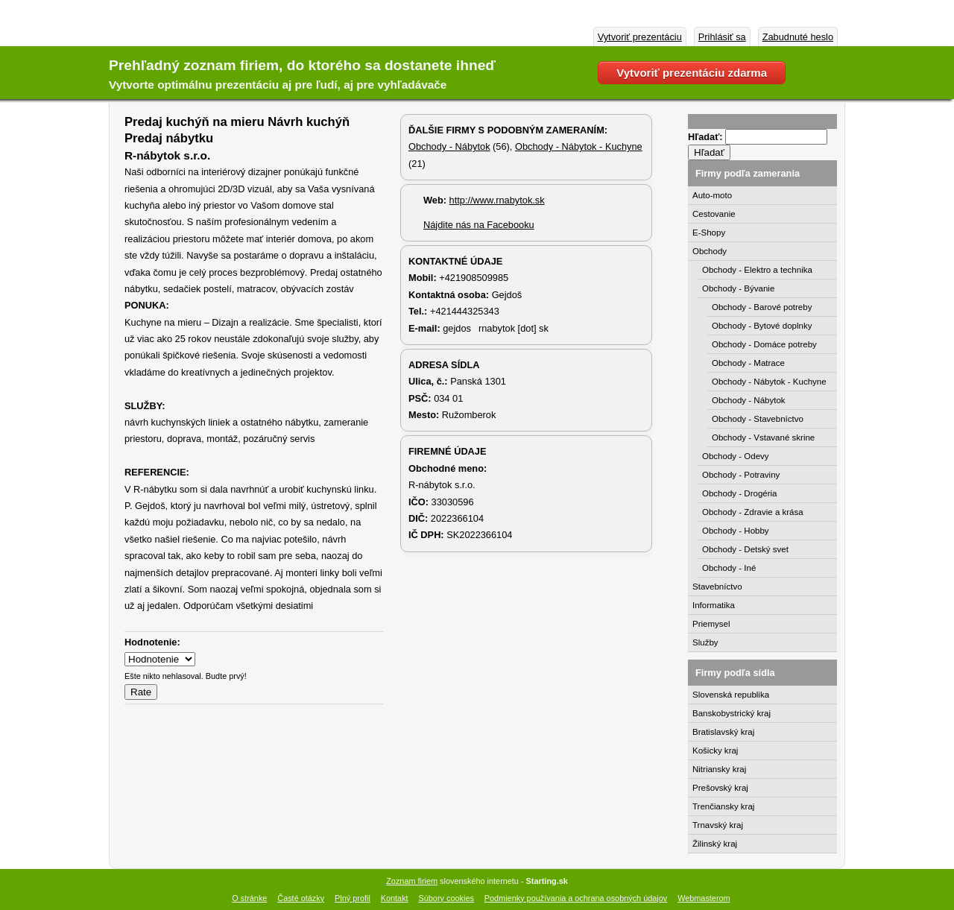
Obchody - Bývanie (738, 288)
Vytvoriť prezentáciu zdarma (691, 72)
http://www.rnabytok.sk (497, 200)
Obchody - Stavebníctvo (757, 418)
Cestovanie (714, 213)
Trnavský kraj (717, 825)
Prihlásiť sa (722, 36)
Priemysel (711, 623)
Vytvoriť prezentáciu (640, 36)
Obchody (709, 251)
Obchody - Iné (729, 567)
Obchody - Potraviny (741, 474)
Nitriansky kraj (719, 769)
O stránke (249, 898)
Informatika (713, 605)
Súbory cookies (446, 898)
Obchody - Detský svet (745, 549)
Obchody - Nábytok (449, 146)
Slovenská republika (730, 694)
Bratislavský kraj (723, 731)
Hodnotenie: (152, 642)
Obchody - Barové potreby (762, 307)
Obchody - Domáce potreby (764, 344)
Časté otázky (300, 898)
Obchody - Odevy (735, 456)
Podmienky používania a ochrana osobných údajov (575, 898)
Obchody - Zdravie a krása (752, 512)
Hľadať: (706, 136)
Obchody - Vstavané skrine (763, 437)
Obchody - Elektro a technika (757, 269)
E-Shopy (708, 232)
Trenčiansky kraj (723, 806)
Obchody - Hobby (735, 530)
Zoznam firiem (411, 880)
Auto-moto (712, 195)
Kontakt (394, 898)
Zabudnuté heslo (797, 36)
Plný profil (352, 898)
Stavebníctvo (717, 586)
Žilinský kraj (714, 843)
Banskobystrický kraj (731, 713)
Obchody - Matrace (748, 362)
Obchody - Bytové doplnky (762, 325)
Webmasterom (703, 898)
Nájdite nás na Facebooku (478, 224)
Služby (705, 642)
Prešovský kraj (720, 787)
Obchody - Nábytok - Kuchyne (578, 146)
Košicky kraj (715, 750)
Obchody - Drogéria (739, 493)
